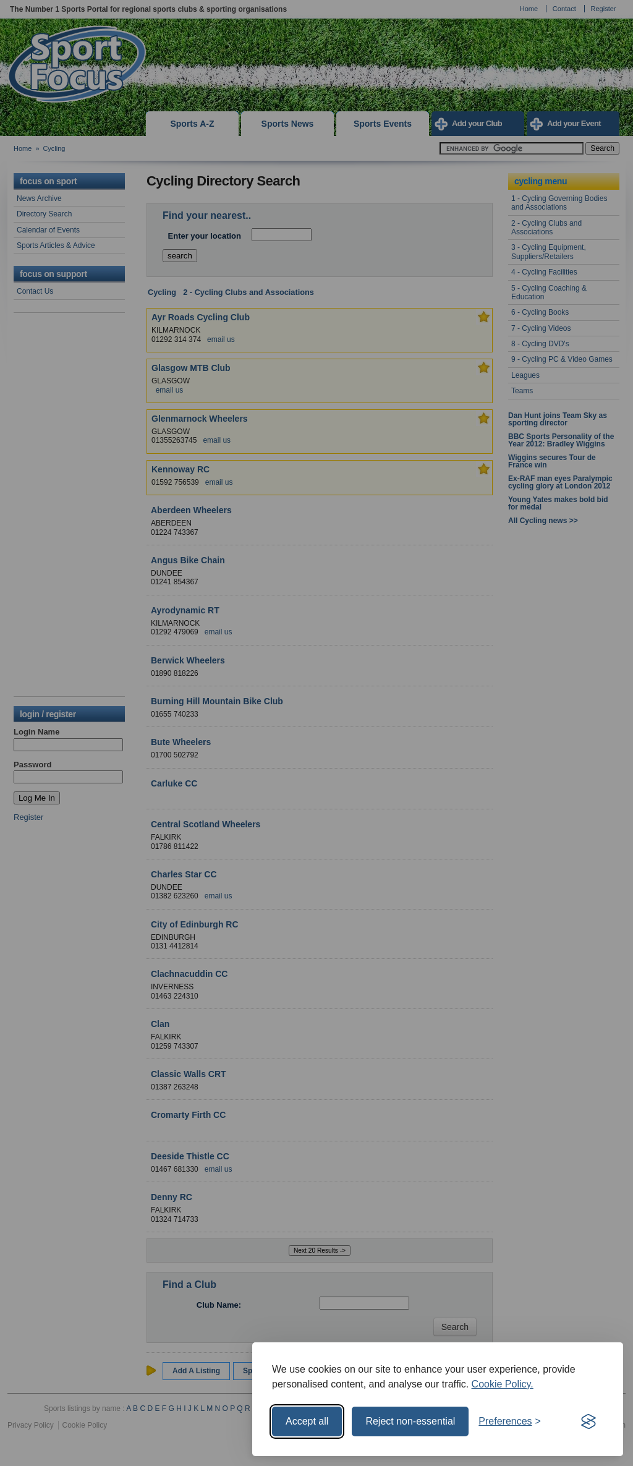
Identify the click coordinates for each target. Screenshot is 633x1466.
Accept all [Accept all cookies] (307, 1421)
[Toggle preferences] (509, 1421)
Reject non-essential (410, 1421)
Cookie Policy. (502, 1384)
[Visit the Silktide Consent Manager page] (588, 1421)
